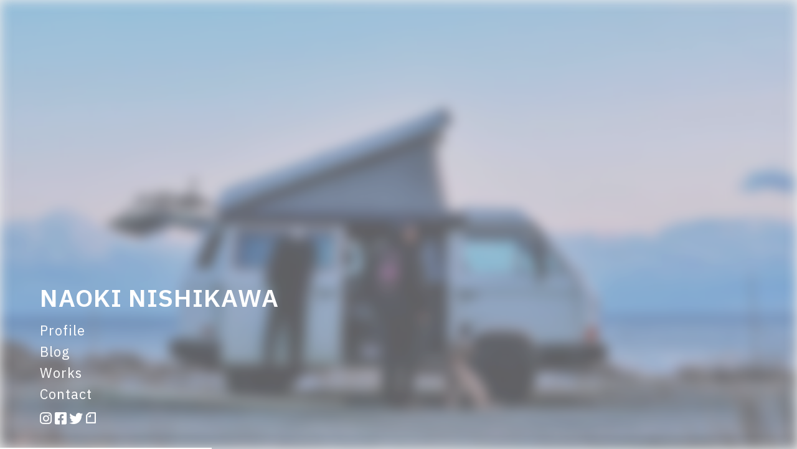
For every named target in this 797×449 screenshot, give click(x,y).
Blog (55, 351)
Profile (62, 330)
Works (61, 373)
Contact (66, 394)
